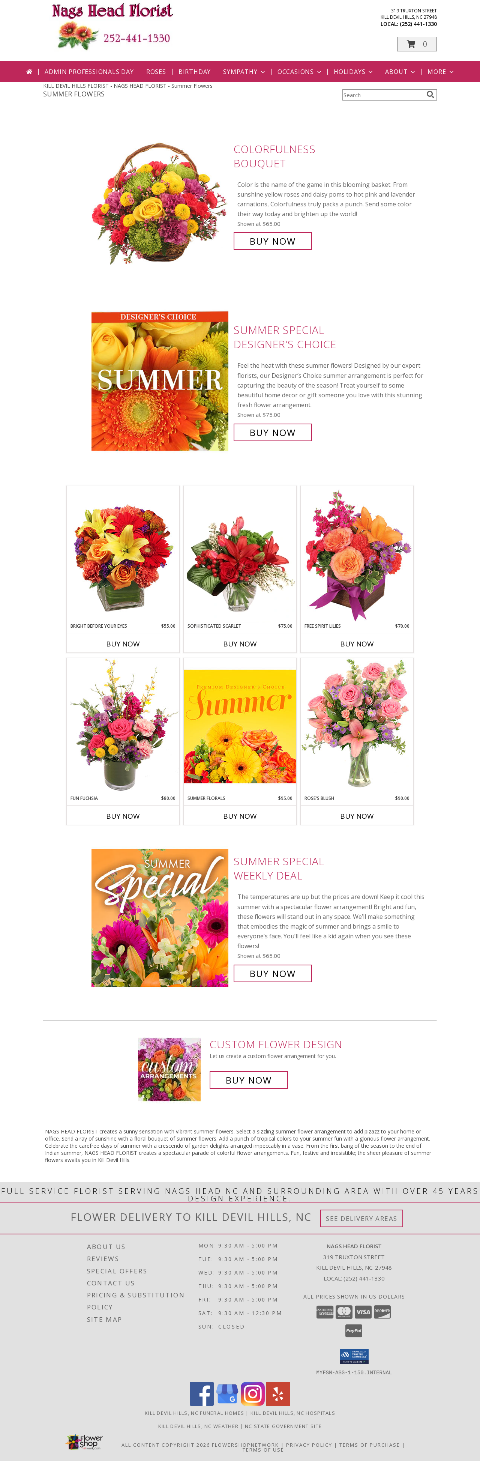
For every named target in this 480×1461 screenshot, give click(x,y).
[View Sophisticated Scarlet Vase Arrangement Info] (240, 554)
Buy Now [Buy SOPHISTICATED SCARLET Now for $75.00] (240, 644)
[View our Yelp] (278, 1403)
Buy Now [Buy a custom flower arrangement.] (249, 1080)
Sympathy (244, 72)
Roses (156, 72)
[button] (417, 44)
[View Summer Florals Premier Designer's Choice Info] (240, 726)
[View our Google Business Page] (227, 1403)
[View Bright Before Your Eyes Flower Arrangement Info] (123, 554)
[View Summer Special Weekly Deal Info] (161, 917)
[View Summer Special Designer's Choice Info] (161, 381)
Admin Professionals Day (89, 72)
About (401, 72)
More (441, 72)
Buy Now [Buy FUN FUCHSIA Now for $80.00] (123, 816)
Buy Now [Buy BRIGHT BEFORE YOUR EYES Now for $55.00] (123, 644)
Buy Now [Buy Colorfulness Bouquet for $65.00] (273, 241)
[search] (430, 94)
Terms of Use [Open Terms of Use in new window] (263, 1449)
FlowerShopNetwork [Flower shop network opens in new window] (245, 1444)
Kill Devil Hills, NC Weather (198, 1425)
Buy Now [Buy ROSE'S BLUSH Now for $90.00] (357, 816)
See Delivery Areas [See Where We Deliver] (362, 1218)
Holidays (354, 72)
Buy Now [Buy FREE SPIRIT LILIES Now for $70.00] (357, 644)
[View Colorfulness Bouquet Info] (161, 195)
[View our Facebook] (202, 1403)
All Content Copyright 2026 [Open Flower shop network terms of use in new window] (166, 1444)
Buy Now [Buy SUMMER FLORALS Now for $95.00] (240, 816)
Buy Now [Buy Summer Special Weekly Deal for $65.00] (273, 973)
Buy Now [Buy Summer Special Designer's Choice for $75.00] (273, 432)
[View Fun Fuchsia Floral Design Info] (123, 726)
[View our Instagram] (253, 1403)
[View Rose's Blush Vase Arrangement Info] (357, 726)
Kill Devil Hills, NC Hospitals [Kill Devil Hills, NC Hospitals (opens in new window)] (292, 1412)
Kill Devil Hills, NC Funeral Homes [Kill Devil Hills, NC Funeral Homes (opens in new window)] (194, 1412)
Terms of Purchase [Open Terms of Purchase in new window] (369, 1444)
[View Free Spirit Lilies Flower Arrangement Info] (357, 554)
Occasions (300, 72)
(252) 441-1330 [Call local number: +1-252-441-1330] (418, 23)
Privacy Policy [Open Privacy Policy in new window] (309, 1444)
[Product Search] (383, 95)
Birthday (194, 72)
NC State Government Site (283, 1425)
